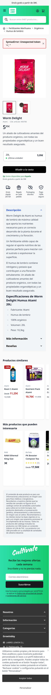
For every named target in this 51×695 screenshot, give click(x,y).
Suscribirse (24, 584)
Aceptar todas (25, 678)
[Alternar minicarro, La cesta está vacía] (43, 11)
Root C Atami (11, 389)
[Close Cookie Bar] (48, 650)
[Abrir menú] (4, 10)
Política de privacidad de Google (29, 593)
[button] (24, 612)
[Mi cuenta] (37, 11)
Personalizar (25, 688)
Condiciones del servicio (16, 595)
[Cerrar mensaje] (43, 43)
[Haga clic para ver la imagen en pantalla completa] (24, 76)
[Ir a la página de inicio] (21, 11)
